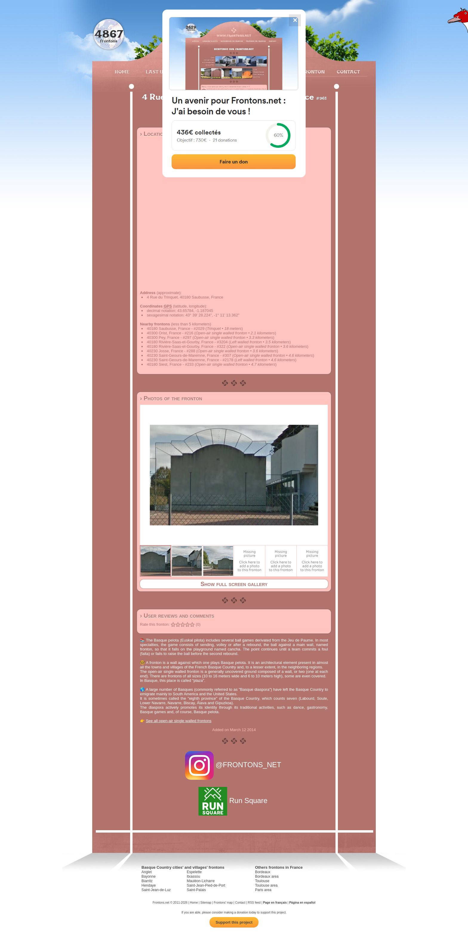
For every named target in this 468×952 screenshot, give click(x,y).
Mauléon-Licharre (201, 881)
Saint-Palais (196, 890)
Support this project (234, 922)
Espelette (194, 872)
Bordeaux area (266, 876)
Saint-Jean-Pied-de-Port (206, 885)
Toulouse (262, 881)
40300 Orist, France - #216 (170, 333)
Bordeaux (262, 872)
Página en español (302, 902)
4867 (108, 33)
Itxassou (193, 876)
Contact (347, 72)
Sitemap (205, 902)
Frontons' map (223, 902)
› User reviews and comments (177, 615)
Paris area (263, 890)
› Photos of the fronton (171, 398)
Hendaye (148, 885)
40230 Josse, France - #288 (171, 351)
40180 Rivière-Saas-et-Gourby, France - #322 (186, 346)
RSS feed (254, 902)
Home (122, 72)
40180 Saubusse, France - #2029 (175, 328)
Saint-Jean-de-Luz (156, 890)
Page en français (275, 902)
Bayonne (148, 876)
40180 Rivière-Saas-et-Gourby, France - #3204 (187, 342)
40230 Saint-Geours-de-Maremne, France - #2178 (190, 360)
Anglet (146, 872)
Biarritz (147, 881)
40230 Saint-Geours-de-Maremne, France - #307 (189, 355)
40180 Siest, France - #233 (170, 364)
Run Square (233, 800)
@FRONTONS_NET (234, 765)
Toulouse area (266, 885)
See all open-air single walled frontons (179, 721)
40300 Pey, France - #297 (169, 337)
